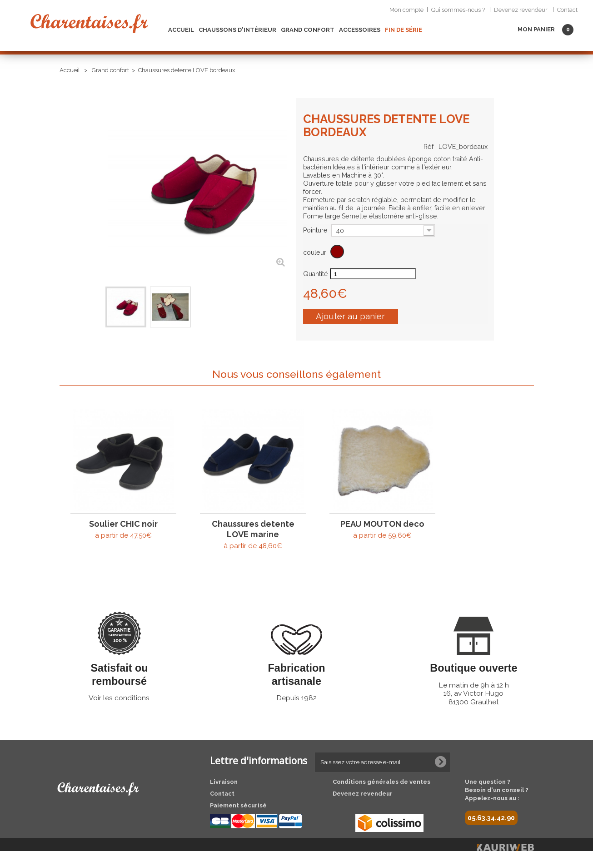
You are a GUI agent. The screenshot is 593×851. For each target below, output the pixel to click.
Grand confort (307, 29)
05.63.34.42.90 (491, 806)
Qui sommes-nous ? (458, 9)
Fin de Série (403, 29)
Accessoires (359, 29)
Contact (567, 9)
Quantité (315, 273)
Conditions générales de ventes (381, 770)
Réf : (430, 146)
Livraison (224, 770)
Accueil (181, 29)
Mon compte (406, 9)
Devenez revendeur (521, 9)
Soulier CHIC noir (117, 511)
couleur (315, 252)
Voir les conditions (119, 686)
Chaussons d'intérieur (237, 29)
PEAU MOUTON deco (353, 511)
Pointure (316, 230)
